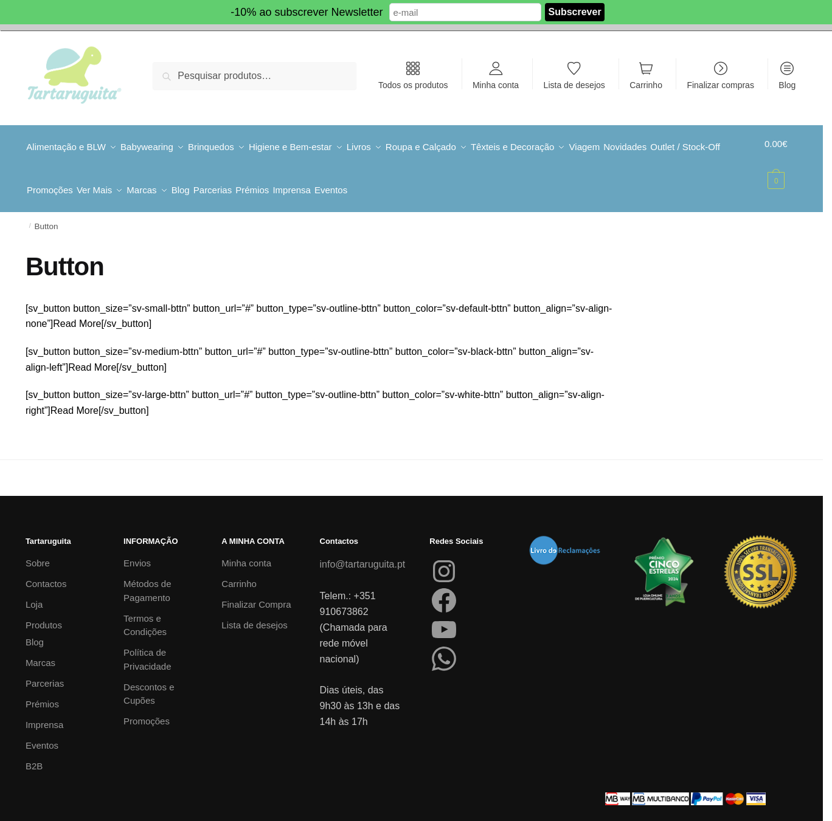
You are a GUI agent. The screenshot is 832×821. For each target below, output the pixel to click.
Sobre (38, 549)
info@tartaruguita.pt (363, 551)
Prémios (42, 690)
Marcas (40, 649)
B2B (34, 752)
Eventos (42, 732)
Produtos (44, 611)
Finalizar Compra (256, 591)
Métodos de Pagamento (147, 577)
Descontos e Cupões (148, 680)
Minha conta (496, 84)
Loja (34, 591)
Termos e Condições (145, 612)
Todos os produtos (413, 84)
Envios (137, 549)
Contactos (46, 570)
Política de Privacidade (147, 646)
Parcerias (45, 670)
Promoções (146, 707)
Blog (787, 84)
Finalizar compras (720, 84)
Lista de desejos (574, 84)
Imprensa (45, 711)
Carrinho (645, 84)
